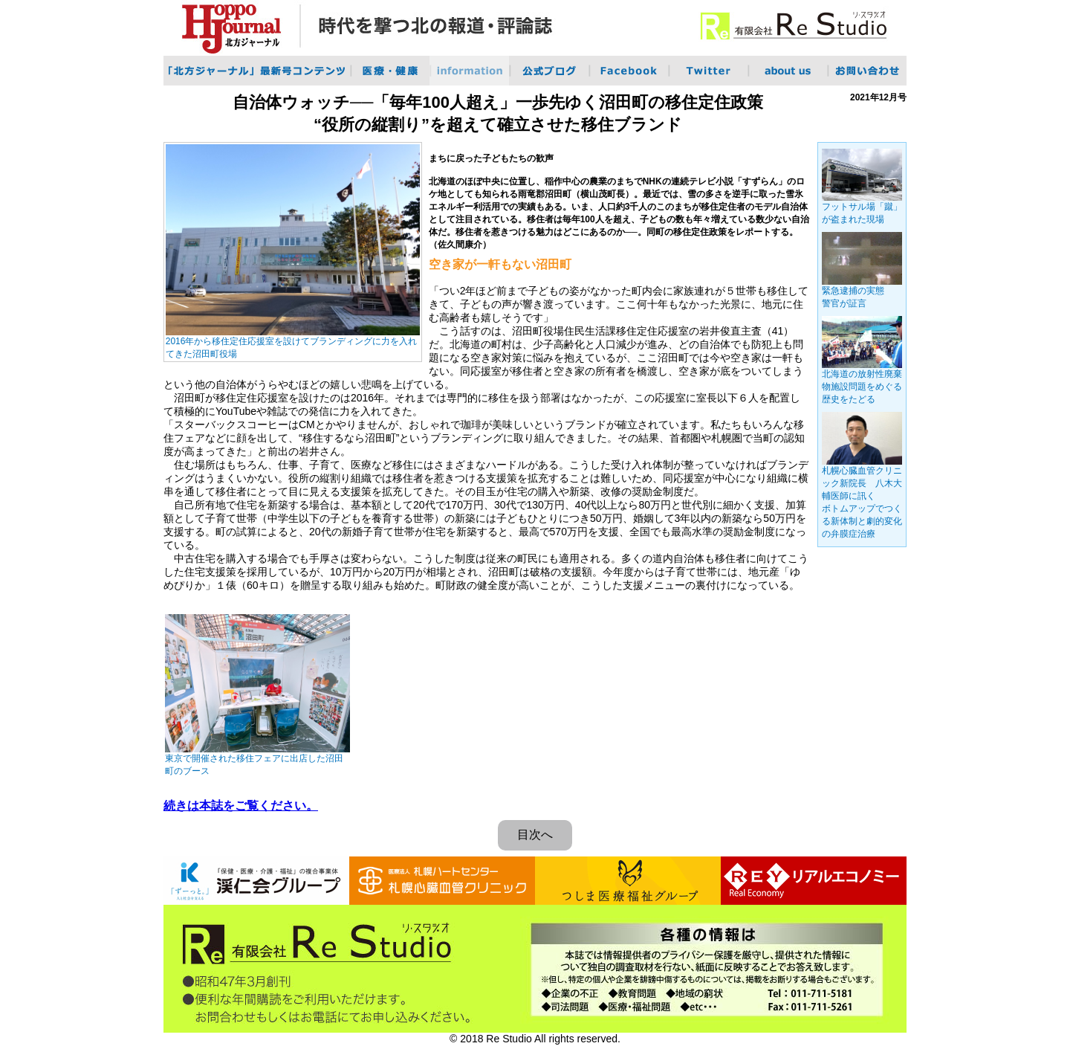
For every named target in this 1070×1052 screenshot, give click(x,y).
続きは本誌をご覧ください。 (240, 805)
